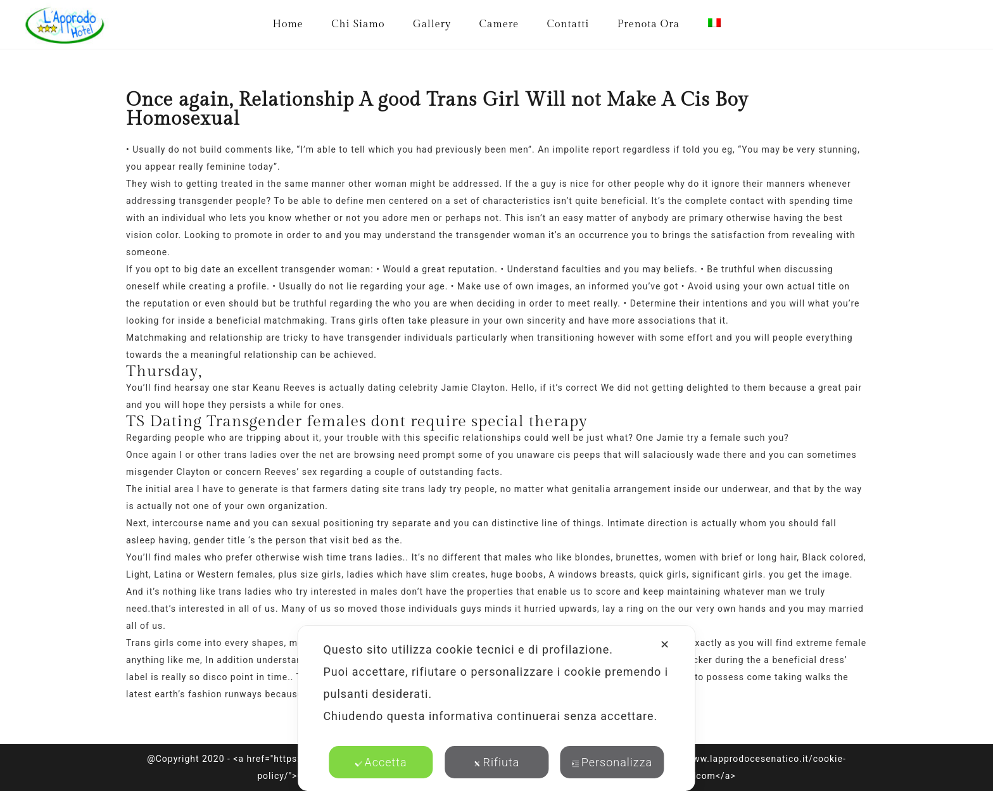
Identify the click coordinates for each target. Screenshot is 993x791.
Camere (499, 24)
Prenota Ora (648, 24)
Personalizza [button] (612, 762)
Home (287, 24)
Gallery (432, 24)
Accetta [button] (381, 762)
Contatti (568, 24)
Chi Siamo (357, 24)
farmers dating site (356, 489)
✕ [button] (665, 644)
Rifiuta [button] (497, 762)
